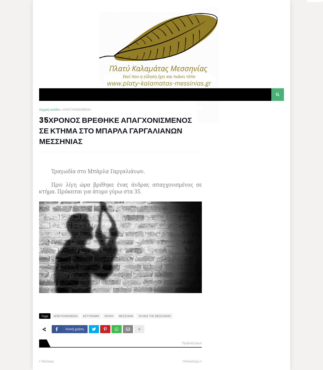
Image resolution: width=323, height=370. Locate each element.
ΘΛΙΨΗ (109, 316)
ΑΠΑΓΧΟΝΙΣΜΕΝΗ (76, 109)
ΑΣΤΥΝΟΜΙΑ (91, 316)
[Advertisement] (246, 138)
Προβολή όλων (192, 343)
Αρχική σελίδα (49, 109)
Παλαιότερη (191, 361)
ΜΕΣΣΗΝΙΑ (126, 316)
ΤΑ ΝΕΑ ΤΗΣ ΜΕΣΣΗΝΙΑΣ (154, 316)
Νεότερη (48, 361)
